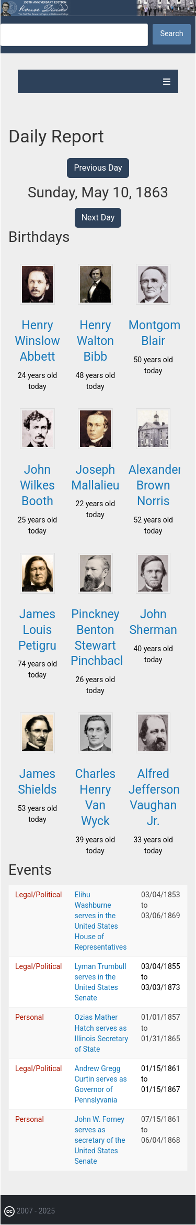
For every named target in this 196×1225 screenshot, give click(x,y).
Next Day (98, 217)
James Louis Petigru (37, 630)
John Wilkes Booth (37, 485)
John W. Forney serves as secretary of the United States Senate (100, 1140)
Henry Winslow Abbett (37, 341)
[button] (37, 301)
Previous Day (98, 168)
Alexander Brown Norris (155, 485)
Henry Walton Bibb (95, 341)
